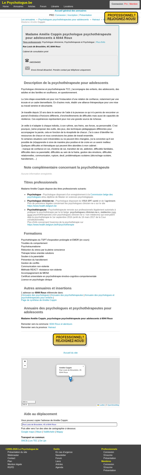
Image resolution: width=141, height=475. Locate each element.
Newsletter (60, 455)
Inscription (73, 15)
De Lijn (42, 440)
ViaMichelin (49, 432)
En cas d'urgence (63, 452)
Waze (39, 432)
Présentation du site (17, 452)
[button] (70, 379)
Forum (43, 6)
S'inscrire (107, 455)
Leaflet (100, 405)
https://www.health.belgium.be (42, 206)
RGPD (11, 467)
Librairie (55, 6)
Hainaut (96, 19)
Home (6, 6)
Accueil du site (70, 353)
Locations (68, 6)
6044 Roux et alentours (60, 324)
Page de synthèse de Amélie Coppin (39, 300)
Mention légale (15, 464)
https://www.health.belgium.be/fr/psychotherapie (50, 224)
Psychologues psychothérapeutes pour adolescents (63, 19)
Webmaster (13, 455)
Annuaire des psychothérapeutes (67, 295)
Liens (58, 461)
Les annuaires (28, 19)
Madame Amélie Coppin (33, 189)
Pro (126, 4)
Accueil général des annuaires (70, 11)
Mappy (59, 432)
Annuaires (18, 6)
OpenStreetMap (113, 405)
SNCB (24, 440)
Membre (133, 4)
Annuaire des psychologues (35, 295)
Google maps (27, 432)
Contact (11, 458)
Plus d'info (100, 42)
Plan (10, 461)
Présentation (85, 15)
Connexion (60, 15)
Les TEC (33, 440)
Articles (31, 6)
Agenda (59, 467)
